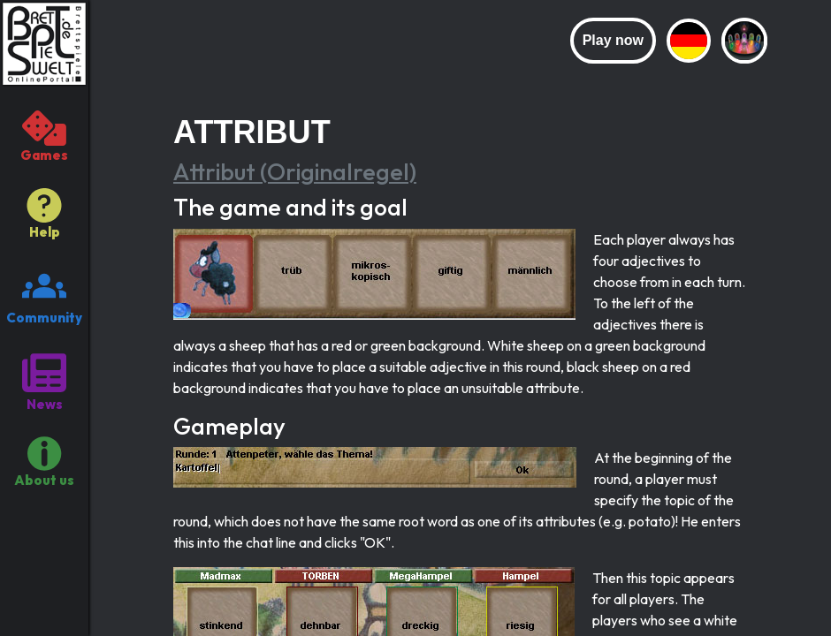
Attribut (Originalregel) (294, 171)
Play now (613, 40)
